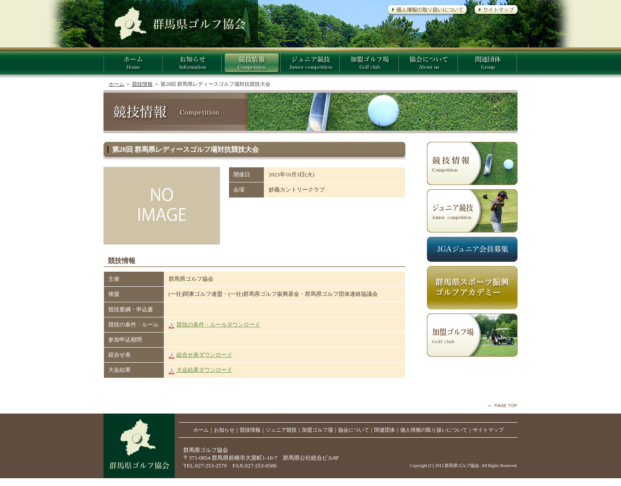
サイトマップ (488, 430)
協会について (353, 430)
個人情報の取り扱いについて (433, 430)
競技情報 (142, 84)
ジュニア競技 (281, 430)
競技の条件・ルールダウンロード (218, 324)
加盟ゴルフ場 (317, 430)
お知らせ (224, 430)
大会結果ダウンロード (204, 370)
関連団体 (384, 430)
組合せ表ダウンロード (204, 354)
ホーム (116, 84)
